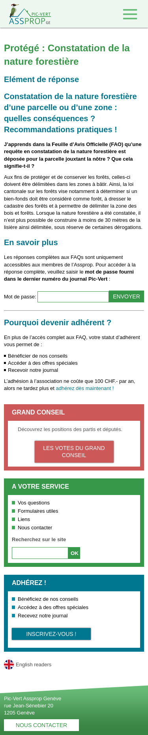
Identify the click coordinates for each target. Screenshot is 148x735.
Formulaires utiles (38, 511)
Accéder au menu (130, 14)
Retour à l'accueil (25, 14)
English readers (33, 665)
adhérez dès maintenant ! (85, 388)
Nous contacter (35, 528)
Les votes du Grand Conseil (74, 451)
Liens (24, 519)
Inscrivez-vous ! (51, 634)
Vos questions (34, 503)
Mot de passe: (20, 297)
